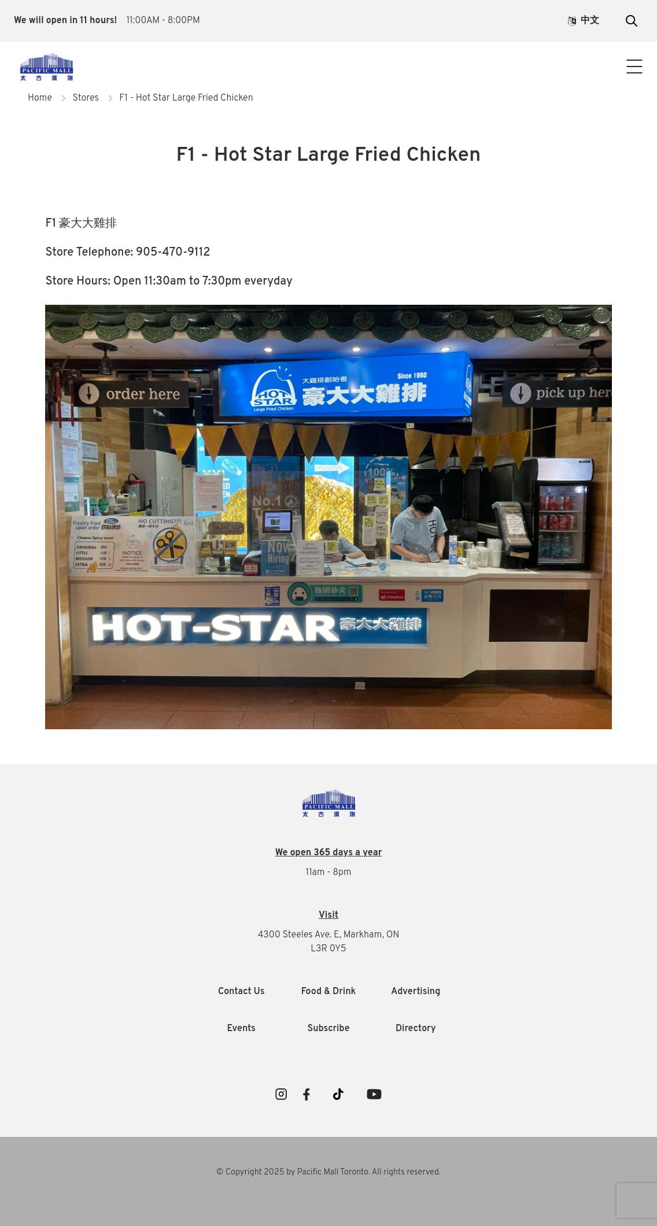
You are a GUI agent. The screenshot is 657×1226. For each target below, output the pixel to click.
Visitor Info (328, 56)
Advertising (415, 992)
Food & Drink (328, 992)
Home (40, 98)
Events (241, 1029)
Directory (416, 1029)
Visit (328, 915)
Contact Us (328, 80)
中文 (583, 21)
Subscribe (328, 1029)
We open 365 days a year (328, 853)
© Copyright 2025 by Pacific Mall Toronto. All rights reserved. (328, 1172)
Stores (85, 98)
